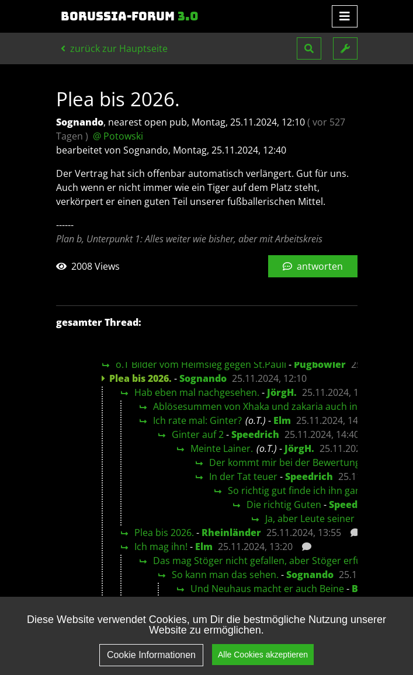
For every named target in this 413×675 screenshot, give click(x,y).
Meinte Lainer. (221, 448)
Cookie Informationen (151, 663)
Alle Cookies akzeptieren (263, 662)
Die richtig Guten (284, 504)
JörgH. (282, 392)
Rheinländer (231, 532)
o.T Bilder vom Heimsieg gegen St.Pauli (201, 364)
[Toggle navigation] (345, 16)
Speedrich (255, 434)
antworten (313, 266)
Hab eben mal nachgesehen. (197, 392)
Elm (282, 420)
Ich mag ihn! (161, 546)
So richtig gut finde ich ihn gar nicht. (306, 490)
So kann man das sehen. (225, 574)
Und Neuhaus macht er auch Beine (267, 588)
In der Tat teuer (243, 476)
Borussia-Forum (130, 16)
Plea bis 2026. (164, 532)
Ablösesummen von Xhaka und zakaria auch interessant (276, 406)
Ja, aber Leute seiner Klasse (325, 518)
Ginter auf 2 (197, 434)
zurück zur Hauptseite (114, 48)
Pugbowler (320, 364)
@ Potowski (118, 136)
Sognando (203, 378)
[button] (309, 48)
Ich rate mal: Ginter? (197, 420)
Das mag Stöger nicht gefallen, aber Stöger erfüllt (261, 560)
